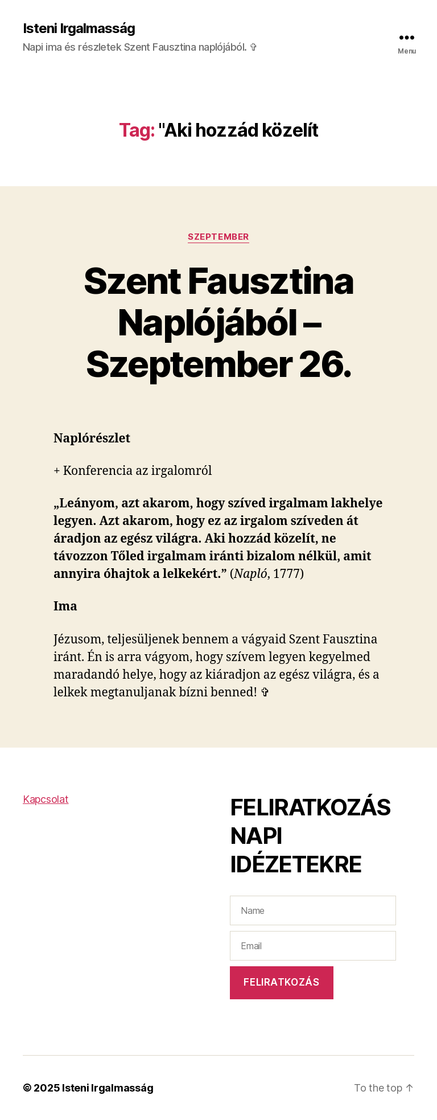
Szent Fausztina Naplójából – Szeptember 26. (218, 322)
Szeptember (218, 237)
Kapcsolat (46, 799)
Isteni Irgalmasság (79, 28)
